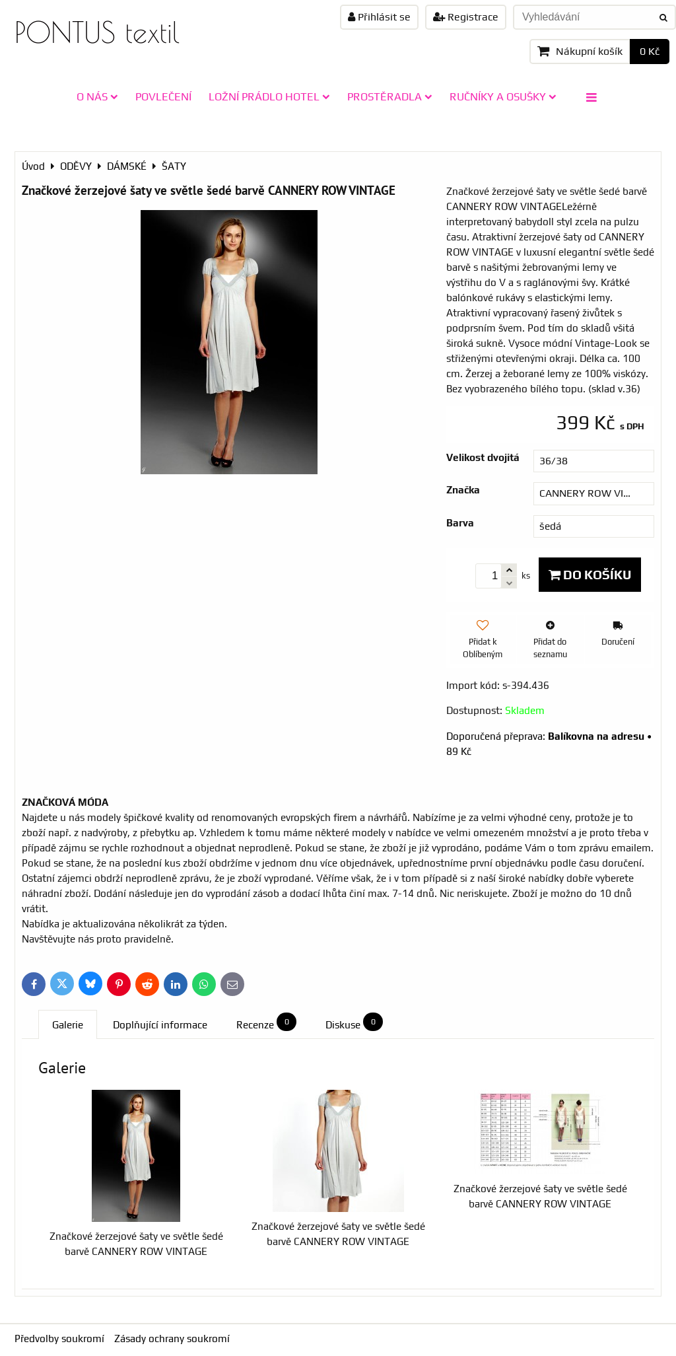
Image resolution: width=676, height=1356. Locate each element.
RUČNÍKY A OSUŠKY (503, 96)
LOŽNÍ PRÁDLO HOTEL (269, 96)
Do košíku (590, 574)
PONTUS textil (97, 32)
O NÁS (97, 96)
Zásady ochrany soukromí (172, 1338)
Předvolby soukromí (59, 1338)
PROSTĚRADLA (389, 96)
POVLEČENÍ (163, 96)
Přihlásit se (379, 17)
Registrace (465, 17)
